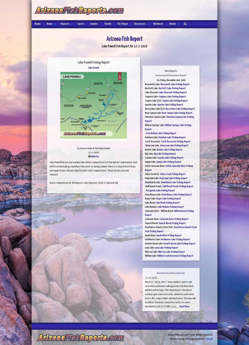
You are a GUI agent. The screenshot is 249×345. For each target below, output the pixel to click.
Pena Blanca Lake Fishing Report (177, 194)
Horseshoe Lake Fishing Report (180, 109)
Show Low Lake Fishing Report (174, 145)
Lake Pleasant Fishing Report (173, 92)
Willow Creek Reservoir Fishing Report (175, 256)
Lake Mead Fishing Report (168, 203)
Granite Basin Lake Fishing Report (179, 243)
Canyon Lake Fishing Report (175, 100)
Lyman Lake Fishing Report (168, 162)
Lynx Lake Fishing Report (166, 247)
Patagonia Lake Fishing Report (160, 190)
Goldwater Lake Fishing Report (175, 239)
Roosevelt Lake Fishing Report (175, 84)
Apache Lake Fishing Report (170, 104)
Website (95, 156)
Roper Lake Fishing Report (168, 198)
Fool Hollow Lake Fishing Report (161, 133)
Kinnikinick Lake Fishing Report (176, 182)
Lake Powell (93, 68)
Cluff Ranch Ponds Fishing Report (177, 186)
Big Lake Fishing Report (165, 154)
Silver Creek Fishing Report (173, 174)
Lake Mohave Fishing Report (171, 207)
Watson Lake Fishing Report (171, 252)
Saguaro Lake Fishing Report (172, 96)
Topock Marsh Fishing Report (172, 223)
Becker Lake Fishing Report (169, 149)
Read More (184, 306)
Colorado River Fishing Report (174, 219)
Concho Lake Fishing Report (171, 158)
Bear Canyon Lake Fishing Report (177, 113)
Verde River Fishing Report (169, 235)
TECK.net (209, 339)
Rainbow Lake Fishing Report (172, 137)
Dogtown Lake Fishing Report (173, 178)
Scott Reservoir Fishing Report (176, 141)
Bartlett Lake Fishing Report (172, 88)
